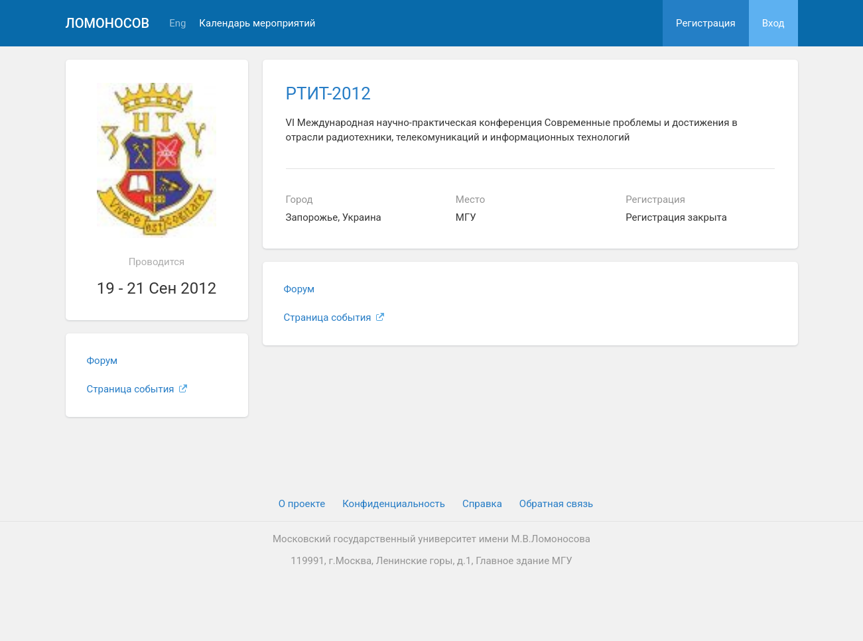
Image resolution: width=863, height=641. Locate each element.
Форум (102, 361)
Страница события (137, 389)
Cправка (482, 504)
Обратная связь (556, 504)
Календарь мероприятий (257, 24)
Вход (773, 23)
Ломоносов (108, 23)
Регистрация (706, 23)
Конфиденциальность (393, 504)
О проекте (302, 504)
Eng (177, 24)
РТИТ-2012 (328, 93)
